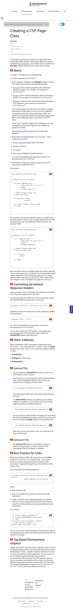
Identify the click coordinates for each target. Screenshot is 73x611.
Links (12, 51)
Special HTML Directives (26, 131)
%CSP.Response (19, 105)
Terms (24, 601)
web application (23, 64)
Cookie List (36, 603)
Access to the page (19, 146)
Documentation (26, 11)
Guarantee (31, 601)
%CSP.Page (31, 78)
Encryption (17, 150)
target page (14, 466)
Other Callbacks (15, 49)
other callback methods (34, 163)
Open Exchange (53, 11)
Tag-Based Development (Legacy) (21, 54)
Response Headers (16, 46)
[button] (11, 70)
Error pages (17, 153)
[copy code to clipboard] (50, 173)
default (28, 382)
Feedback (71, 309)
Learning (14, 11)
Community (40, 11)
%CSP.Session (46, 97)
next (35, 335)
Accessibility (40, 601)
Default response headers (22, 143)
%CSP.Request (19, 92)
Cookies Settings (26, 603)
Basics (12, 43)
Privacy (19, 601)
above (29, 358)
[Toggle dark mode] (62, 24)
